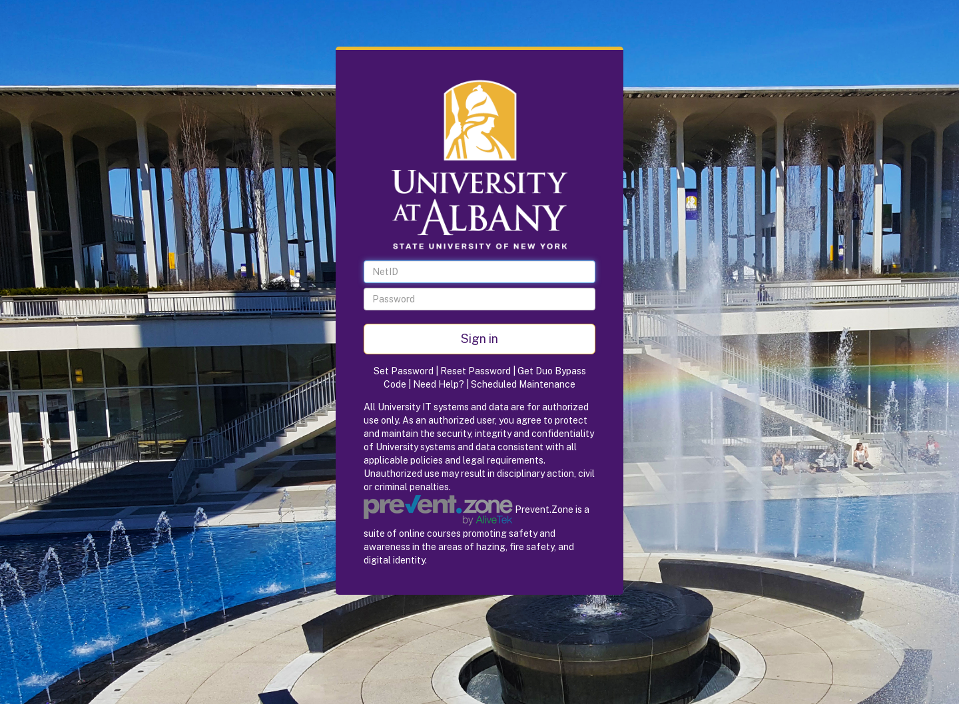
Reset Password (475, 371)
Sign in (479, 339)
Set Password (404, 371)
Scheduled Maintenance (523, 384)
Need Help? (438, 384)
